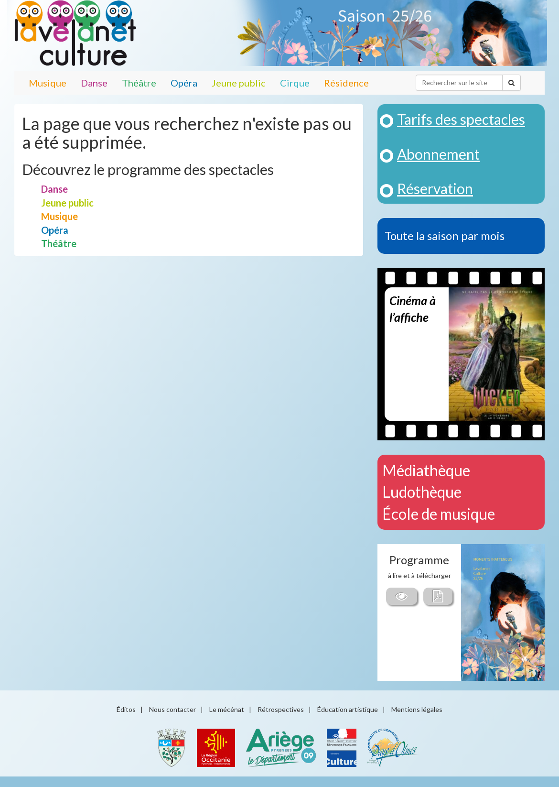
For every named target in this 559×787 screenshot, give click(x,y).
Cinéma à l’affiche (412, 309)
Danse (94, 82)
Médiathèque (426, 470)
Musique (47, 82)
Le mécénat (226, 709)
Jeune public (239, 82)
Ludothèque (422, 491)
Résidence (346, 82)
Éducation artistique (347, 709)
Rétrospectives (281, 709)
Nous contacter (172, 709)
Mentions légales (416, 709)
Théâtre (139, 82)
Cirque (295, 82)
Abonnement (438, 154)
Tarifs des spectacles (461, 119)
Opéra (184, 82)
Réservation (435, 188)
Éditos (126, 709)
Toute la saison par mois (445, 235)
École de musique (438, 513)
